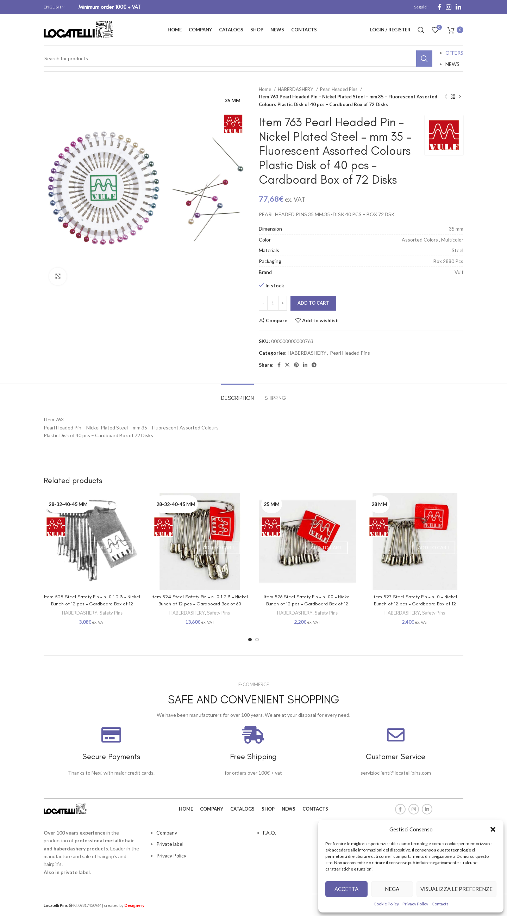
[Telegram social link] (314, 365)
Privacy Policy (415, 903)
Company (166, 833)
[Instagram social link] (448, 7)
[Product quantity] (273, 303)
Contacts (440, 903)
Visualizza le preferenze (456, 889)
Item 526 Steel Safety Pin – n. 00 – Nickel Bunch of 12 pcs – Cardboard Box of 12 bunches (307, 603)
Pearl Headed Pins (339, 89)
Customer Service (395, 756)
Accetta (346, 889)
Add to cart (313, 303)
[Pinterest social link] (296, 365)
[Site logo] (79, 29)
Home (265, 89)
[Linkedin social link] (458, 7)
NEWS (452, 64)
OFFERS (454, 53)
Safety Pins (111, 613)
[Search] (421, 30)
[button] (492, 829)
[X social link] (287, 365)
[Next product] (459, 96)
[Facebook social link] (440, 7)
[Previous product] (445, 96)
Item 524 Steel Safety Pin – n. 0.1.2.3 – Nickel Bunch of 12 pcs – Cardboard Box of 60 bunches (199, 603)
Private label (169, 844)
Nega (392, 889)
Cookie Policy (386, 903)
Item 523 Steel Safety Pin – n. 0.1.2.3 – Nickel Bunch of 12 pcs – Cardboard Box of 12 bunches (92, 603)
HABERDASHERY (296, 89)
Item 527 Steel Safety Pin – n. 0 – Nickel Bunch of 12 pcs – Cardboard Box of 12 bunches (415, 603)
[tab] (237, 394)
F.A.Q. (269, 833)
